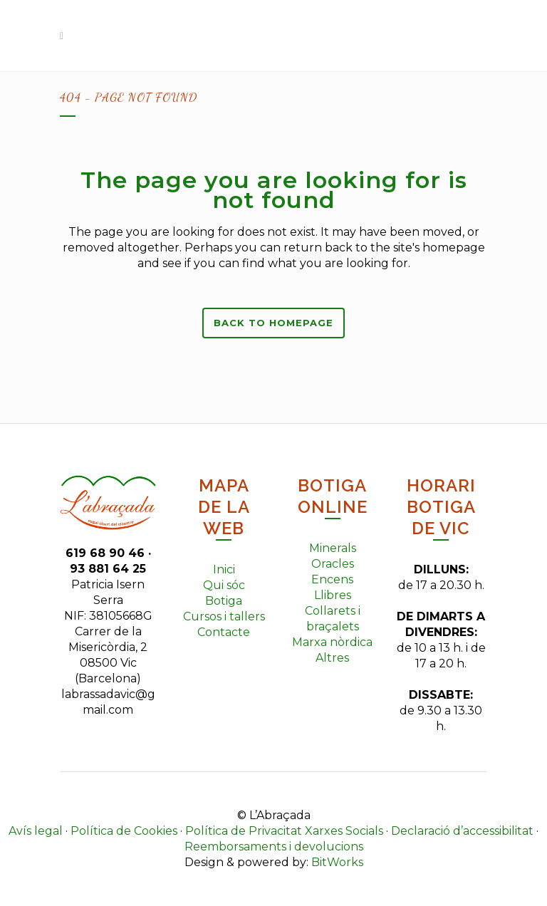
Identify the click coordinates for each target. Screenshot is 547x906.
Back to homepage (273, 322)
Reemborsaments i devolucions (273, 846)
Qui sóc (224, 585)
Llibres (332, 595)
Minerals (332, 548)
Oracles (332, 564)
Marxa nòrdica (332, 642)
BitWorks (337, 862)
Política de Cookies (124, 831)
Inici (224, 569)
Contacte (223, 632)
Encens (332, 579)
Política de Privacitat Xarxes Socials (284, 831)
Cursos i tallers (224, 616)
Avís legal (36, 831)
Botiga (223, 601)
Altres (332, 658)
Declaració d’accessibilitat (462, 831)
